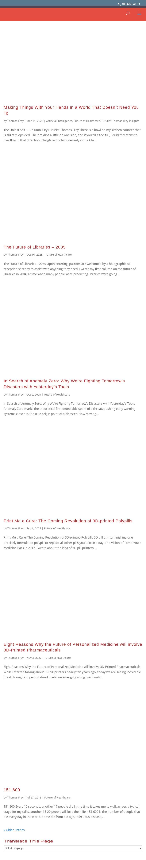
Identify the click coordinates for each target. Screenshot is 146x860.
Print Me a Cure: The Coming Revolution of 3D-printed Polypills (68, 521)
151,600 (12, 789)
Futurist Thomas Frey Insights (120, 121)
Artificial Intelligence (59, 121)
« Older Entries (14, 830)
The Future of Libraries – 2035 (35, 247)
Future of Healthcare (87, 121)
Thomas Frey (15, 121)
